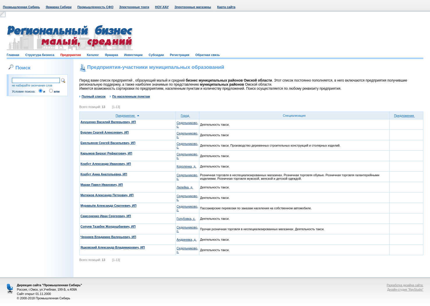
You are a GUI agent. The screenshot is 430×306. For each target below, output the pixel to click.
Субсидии (156, 55)
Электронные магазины (193, 7)
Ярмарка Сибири (58, 7)
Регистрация (179, 55)
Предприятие (127, 115)
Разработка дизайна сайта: (405, 285)
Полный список (92, 96)
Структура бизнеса (39, 55)
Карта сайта (226, 7)
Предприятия (70, 55)
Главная (13, 55)
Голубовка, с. (186, 218)
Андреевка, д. (187, 239)
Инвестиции (133, 55)
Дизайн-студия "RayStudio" (405, 289)
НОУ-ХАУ (162, 7)
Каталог (93, 55)
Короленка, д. (186, 166)
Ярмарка (111, 55)
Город (187, 115)
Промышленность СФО (95, 7)
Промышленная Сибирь (21, 7)
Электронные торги (134, 7)
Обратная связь (207, 55)
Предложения (406, 115)
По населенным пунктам (130, 96)
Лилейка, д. (185, 187)
